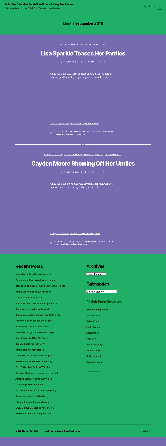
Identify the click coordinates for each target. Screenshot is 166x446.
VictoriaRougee (95, 370)
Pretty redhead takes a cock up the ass (37, 312)
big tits (56, 132)
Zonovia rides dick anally (29, 306)
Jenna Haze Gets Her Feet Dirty (33, 404)
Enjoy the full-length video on (76, 242)
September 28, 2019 (96, 62)
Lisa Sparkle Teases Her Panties (83, 53)
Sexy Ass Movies (98, 45)
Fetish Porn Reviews (106, 310)
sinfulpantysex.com (79, 253)
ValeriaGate (93, 330)
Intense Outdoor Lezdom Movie (33, 410)
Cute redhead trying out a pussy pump (37, 288)
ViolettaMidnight (96, 353)
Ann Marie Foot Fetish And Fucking (34, 370)
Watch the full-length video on (76, 124)
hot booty (69, 132)
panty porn (57, 253)
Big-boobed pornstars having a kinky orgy (39, 323)
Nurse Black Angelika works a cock (35, 283)
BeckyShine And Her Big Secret (33, 346)
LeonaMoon (93, 341)
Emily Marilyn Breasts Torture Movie (35, 416)
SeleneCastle (94, 324)
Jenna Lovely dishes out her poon (34, 300)
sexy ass (69, 134)
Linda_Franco (93, 335)
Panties (84, 45)
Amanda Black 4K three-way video (34, 387)
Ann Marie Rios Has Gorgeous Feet (34, 422)
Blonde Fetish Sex (52, 155)
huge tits (110, 250)
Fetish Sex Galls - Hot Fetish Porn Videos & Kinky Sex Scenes (42, 4)
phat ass (66, 253)
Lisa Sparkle (91, 132)
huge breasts (79, 132)
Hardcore (89, 155)
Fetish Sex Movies (68, 45)
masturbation (102, 132)
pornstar (61, 134)
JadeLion (91, 347)
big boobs (67, 250)
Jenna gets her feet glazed (30, 358)
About (147, 6)
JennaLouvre (93, 359)
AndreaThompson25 (98, 318)
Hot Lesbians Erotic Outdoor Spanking (36, 399)
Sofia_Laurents (94, 364)
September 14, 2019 (96, 181)
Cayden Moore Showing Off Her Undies (83, 167)
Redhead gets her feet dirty (31, 352)
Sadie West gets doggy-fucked (33, 317)
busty (62, 132)
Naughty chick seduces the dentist (35, 329)
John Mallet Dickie (73, 62)
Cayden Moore (91, 250)
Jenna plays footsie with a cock (33, 335)
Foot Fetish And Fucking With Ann (34, 376)
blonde (75, 250)
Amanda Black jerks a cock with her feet (38, 381)
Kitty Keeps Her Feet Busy (30, 393)
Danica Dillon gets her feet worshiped (36, 341)
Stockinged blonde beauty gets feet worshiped (42, 294)
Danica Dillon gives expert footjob (34, 364)
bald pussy (57, 250)
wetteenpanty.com (82, 134)
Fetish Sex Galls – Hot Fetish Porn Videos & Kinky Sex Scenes (52, 439)
